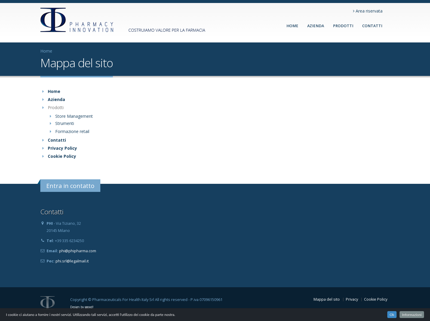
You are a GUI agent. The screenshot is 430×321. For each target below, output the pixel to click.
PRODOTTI (343, 25)
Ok (392, 314)
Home (292, 25)
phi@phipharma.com (77, 250)
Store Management (74, 116)
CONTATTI (372, 25)
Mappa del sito (327, 299)
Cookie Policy (62, 156)
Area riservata (368, 11)
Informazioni (412, 314)
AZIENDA (315, 25)
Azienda (56, 99)
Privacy (352, 299)
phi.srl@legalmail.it (72, 261)
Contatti (57, 140)
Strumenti (64, 123)
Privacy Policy (62, 148)
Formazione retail (72, 131)
